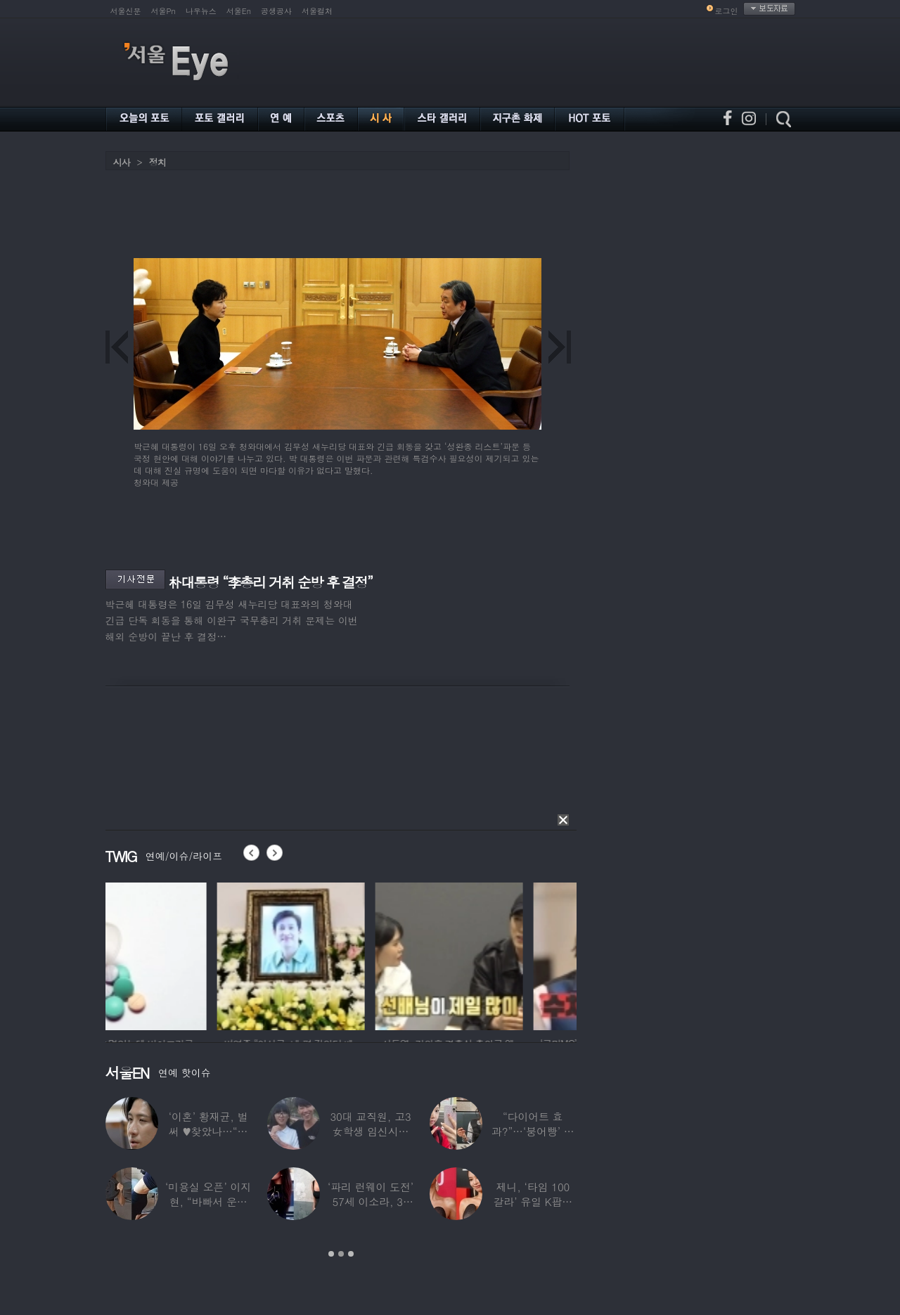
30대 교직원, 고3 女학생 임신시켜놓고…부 (370, 1131)
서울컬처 (317, 11)
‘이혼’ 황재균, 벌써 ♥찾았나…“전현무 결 (208, 1131)
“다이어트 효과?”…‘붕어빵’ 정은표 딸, (532, 1131)
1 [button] (331, 1254)
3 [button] (351, 1254)
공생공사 (276, 11)
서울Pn (163, 11)
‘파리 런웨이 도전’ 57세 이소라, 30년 (370, 1201)
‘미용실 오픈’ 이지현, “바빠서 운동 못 (208, 1201)
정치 (157, 162)
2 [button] (341, 1254)
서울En (238, 11)
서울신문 (125, 11)
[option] (179, 954)
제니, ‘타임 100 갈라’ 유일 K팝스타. (532, 1201)
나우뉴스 (201, 11)
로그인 (726, 11)
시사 (121, 162)
